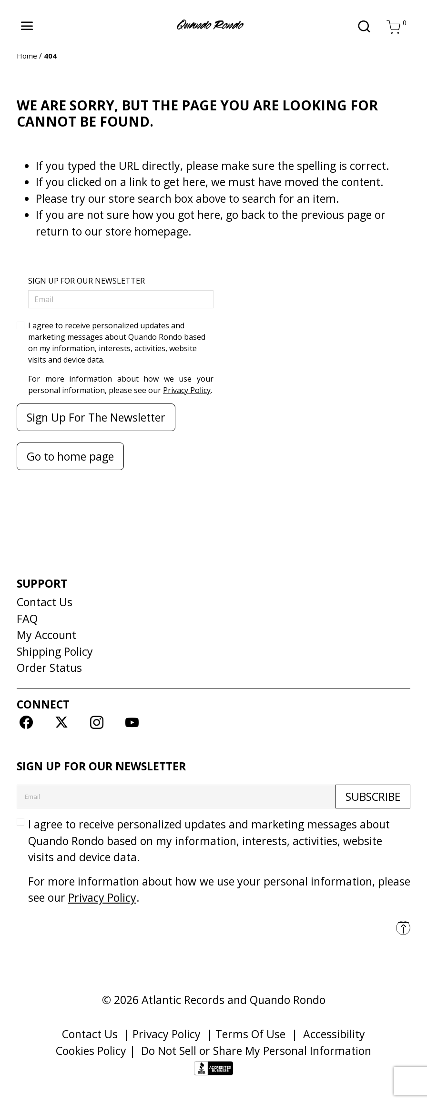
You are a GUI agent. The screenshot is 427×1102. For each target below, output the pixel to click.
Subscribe (373, 796)
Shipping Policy (55, 651)
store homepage (146, 231)
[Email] (121, 299)
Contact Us (44, 602)
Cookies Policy (91, 1050)
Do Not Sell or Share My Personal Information (256, 1050)
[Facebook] (26, 721)
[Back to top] (403, 928)
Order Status (49, 667)
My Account (46, 634)
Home (27, 55)
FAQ (27, 618)
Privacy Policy (187, 390)
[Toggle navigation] (27, 26)
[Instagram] (96, 721)
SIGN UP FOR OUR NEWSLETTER (86, 281)
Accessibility (334, 1034)
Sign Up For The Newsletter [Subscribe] (96, 417)
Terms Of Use (250, 1034)
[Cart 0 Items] (394, 27)
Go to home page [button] (70, 456)
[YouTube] (132, 721)
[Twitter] (61, 722)
